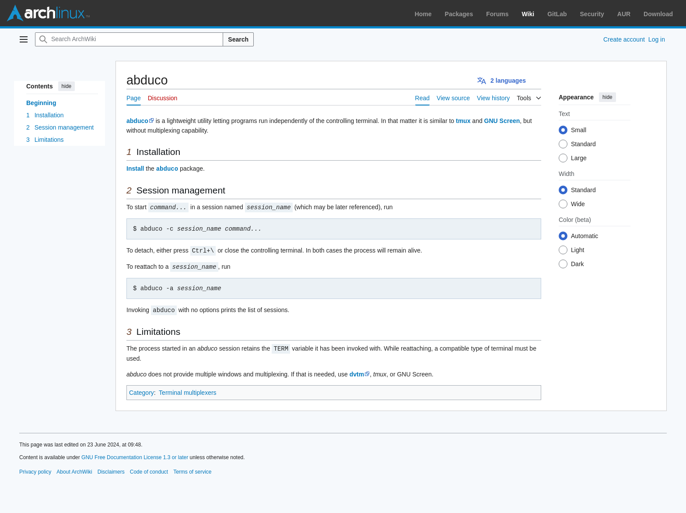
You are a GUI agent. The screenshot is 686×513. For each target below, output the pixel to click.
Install (135, 168)
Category (141, 390)
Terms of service (192, 469)
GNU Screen (502, 120)
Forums (497, 14)
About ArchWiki (74, 469)
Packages (459, 14)
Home (423, 14)
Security (592, 14)
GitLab (557, 14)
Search (238, 39)
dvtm (357, 371)
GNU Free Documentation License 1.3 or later (134, 455)
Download (658, 14)
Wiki (528, 14)
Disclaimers (111, 469)
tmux (463, 120)
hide (67, 86)
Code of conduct (149, 469)
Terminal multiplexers (187, 390)
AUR (623, 14)
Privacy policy (35, 469)
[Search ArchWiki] (129, 39)
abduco (137, 120)
